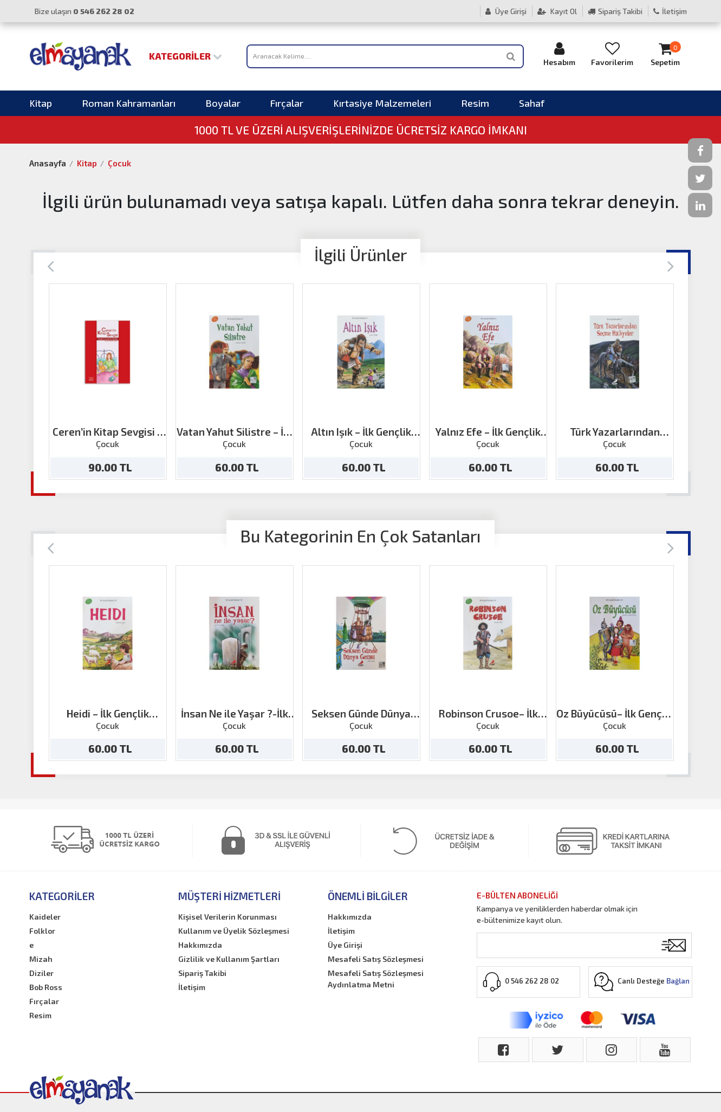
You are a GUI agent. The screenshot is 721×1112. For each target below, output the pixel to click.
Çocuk (119, 163)
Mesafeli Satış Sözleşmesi (376, 959)
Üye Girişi (506, 11)
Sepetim (665, 54)
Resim (475, 103)
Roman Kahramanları (129, 103)
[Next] (670, 265)
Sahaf (531, 103)
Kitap (40, 103)
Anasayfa (47, 163)
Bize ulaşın (84, 11)
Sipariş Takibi (615, 11)
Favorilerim (612, 54)
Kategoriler (185, 55)
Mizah (41, 959)
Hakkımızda (200, 944)
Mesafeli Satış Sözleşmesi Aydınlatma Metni (376, 978)
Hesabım (559, 54)
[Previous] (50, 265)
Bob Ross (45, 987)
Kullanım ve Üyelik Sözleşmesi (233, 930)
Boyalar (223, 103)
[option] (107, 381)
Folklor (42, 930)
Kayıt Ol (557, 11)
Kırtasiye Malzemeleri (382, 103)
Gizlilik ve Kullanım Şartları (229, 959)
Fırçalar (286, 103)
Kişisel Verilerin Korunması (227, 916)
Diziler (41, 973)
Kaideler (45, 916)
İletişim (670, 11)
